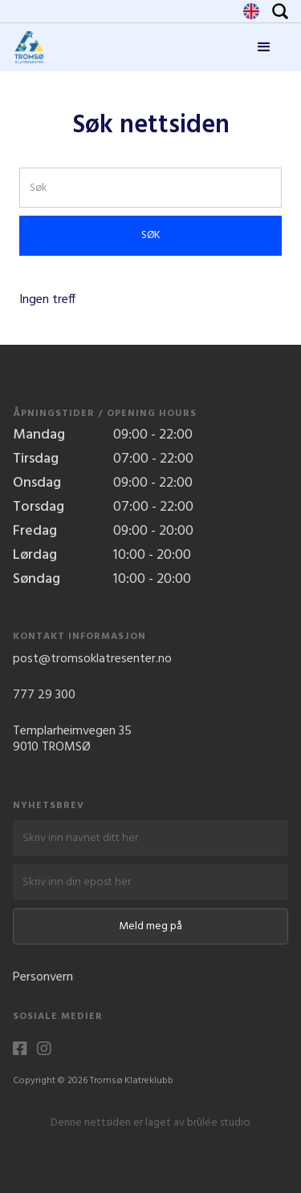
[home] (29, 47)
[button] (264, 47)
